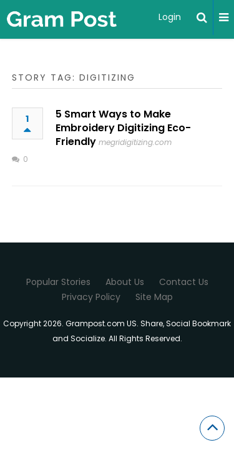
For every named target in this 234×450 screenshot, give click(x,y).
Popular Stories (58, 282)
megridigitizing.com (135, 142)
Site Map (154, 296)
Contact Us (183, 282)
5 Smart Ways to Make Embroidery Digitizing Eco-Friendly (123, 128)
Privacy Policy (91, 296)
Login (169, 17)
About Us (124, 282)
